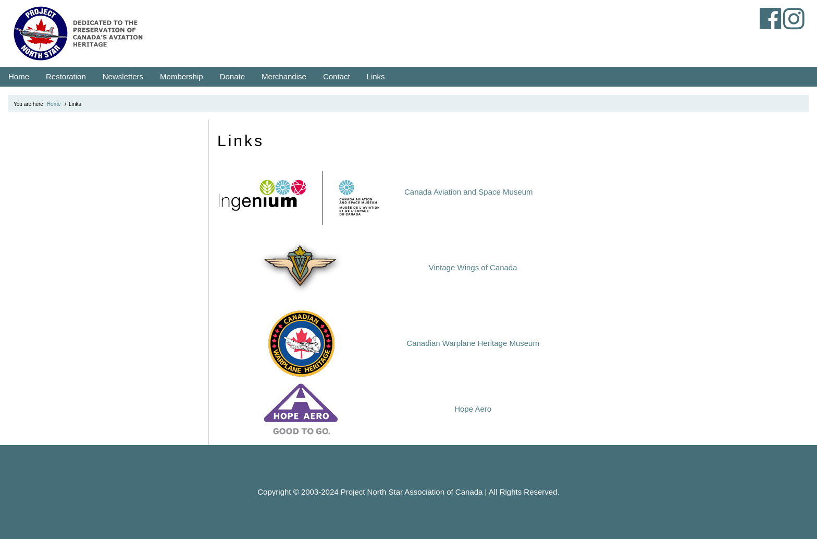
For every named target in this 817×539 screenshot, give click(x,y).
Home (18, 76)
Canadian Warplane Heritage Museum (472, 343)
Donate (232, 76)
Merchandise (284, 76)
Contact (336, 76)
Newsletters (123, 76)
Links (376, 76)
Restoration (66, 76)
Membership (181, 76)
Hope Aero (472, 408)
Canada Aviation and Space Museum (468, 191)
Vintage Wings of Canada (473, 267)
